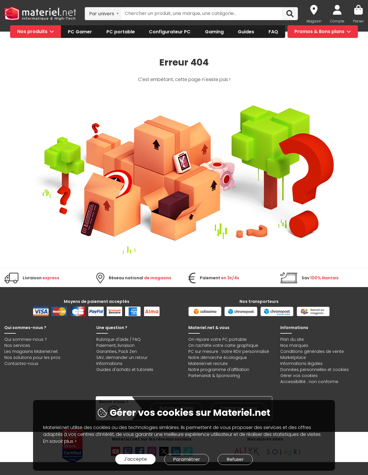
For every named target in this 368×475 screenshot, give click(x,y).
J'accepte (135, 459)
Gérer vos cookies (299, 375)
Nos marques (294, 345)
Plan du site (292, 339)
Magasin (313, 21)
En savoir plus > (60, 441)
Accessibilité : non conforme (309, 381)
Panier (358, 21)
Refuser (235, 459)
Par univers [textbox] (101, 13)
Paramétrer (186, 459)
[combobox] (103, 13)
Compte (337, 21)
